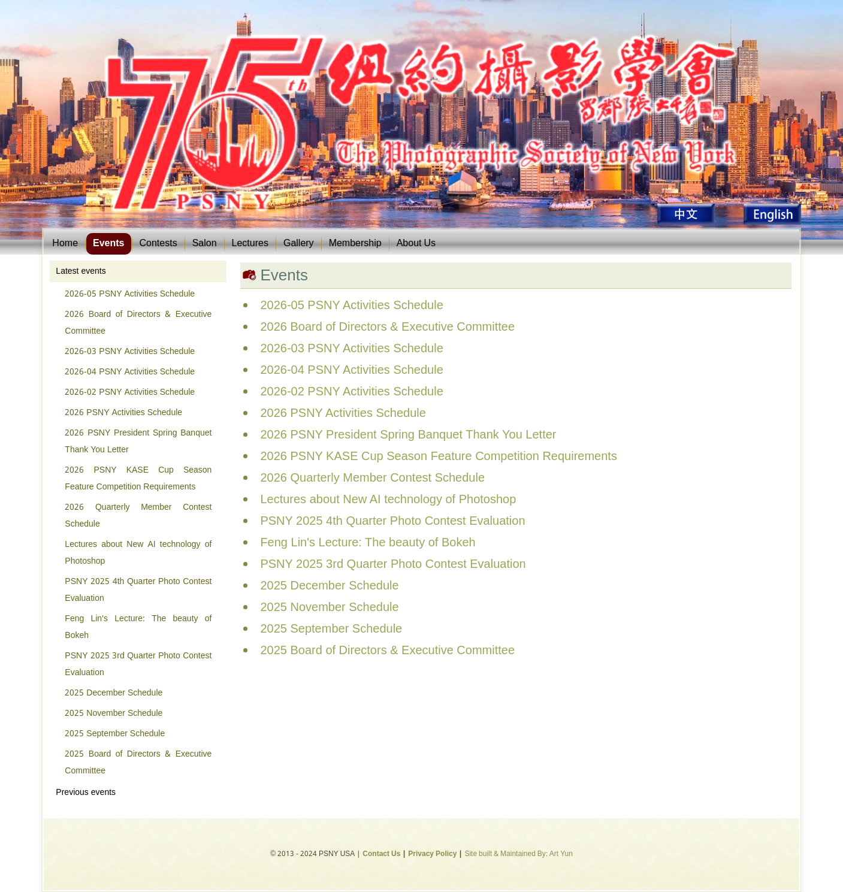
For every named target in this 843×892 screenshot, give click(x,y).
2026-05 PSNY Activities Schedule (130, 294)
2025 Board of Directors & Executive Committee (138, 762)
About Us (416, 243)
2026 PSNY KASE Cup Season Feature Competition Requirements (138, 478)
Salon (204, 243)
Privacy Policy (432, 854)
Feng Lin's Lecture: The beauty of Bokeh (138, 627)
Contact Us (381, 854)
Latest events (80, 271)
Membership (355, 243)
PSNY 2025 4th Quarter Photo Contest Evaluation (138, 590)
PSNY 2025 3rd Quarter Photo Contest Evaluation (138, 664)
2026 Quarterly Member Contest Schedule (138, 515)
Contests (158, 243)
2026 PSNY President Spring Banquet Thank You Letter (138, 441)
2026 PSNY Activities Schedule (123, 413)
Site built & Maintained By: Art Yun (518, 854)
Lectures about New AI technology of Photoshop (138, 553)
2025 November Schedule (113, 713)
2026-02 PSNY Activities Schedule (130, 392)
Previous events (86, 792)
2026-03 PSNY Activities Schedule (130, 351)
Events (108, 243)
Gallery (298, 243)
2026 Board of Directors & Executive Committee (138, 322)
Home (65, 243)
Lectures (250, 243)
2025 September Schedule (115, 734)
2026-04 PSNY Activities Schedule (130, 372)
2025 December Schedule (113, 693)
